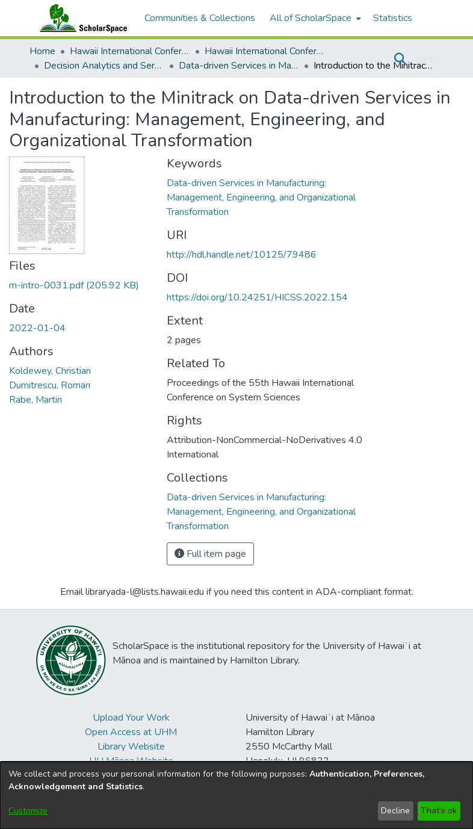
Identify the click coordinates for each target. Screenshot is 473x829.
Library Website (131, 746)
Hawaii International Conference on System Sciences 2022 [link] (265, 51)
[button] (399, 59)
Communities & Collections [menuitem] (199, 18)
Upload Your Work (131, 717)
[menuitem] (314, 18)
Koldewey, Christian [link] (50, 370)
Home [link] (42, 51)
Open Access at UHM (131, 732)
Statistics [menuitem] (392, 18)
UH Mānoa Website (131, 761)
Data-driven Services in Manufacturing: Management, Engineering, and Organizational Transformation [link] (239, 65)
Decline (395, 810)
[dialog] (236, 795)
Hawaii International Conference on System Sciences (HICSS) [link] (130, 51)
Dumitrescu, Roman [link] (49, 385)
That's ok (439, 810)
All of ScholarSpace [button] (310, 18)
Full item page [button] (210, 553)
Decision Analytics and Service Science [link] (104, 65)
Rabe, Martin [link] (35, 399)
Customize (28, 810)
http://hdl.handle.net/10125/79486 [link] (242, 254)
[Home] (80, 18)
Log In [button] (424, 59)
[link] (74, 285)
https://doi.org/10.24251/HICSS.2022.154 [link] (257, 297)
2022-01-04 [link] (37, 328)
